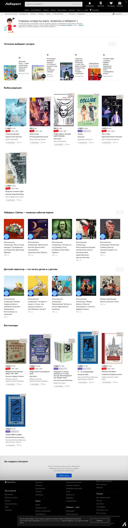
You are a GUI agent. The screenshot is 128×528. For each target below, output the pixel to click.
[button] (110, 44)
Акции (37, 505)
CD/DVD (38, 491)
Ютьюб (7, 501)
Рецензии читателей (74, 482)
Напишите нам (102, 510)
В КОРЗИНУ (11, 143)
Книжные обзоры (73, 485)
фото (23, 101)
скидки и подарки (66, 25)
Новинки (41, 14)
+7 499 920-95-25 (57, 14)
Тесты (68, 491)
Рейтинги (33, 14)
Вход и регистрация (104, 481)
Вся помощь (101, 513)
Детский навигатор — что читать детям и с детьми (30, 269)
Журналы (39, 482)
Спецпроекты (71, 501)
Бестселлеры (11, 325)
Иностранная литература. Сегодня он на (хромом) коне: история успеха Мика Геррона (61, 247)
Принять (100, 520)
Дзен (7, 507)
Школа (53, 10)
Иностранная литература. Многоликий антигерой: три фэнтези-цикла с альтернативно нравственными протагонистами (85, 250)
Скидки (48, 14)
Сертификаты (23, 14)
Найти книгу (64, 475)
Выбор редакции (13, 87)
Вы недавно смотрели (16, 461)
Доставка (100, 504)
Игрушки (72, 10)
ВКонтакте (9, 494)
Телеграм (8, 510)
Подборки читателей (74, 488)
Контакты (72, 14)
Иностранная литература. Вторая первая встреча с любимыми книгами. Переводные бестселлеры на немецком (12, 306)
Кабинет (99, 487)
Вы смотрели (101, 484)
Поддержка (81, 14)
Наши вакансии (72, 514)
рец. (22, 99)
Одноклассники (11, 504)
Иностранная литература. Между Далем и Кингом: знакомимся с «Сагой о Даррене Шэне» (85, 304)
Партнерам (70, 511)
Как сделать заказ (103, 497)
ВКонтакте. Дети (11, 497)
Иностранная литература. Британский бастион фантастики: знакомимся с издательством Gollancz (38, 247)
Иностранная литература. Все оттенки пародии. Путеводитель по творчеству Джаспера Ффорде (14, 247)
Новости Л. (70, 495)
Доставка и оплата (11, 14)
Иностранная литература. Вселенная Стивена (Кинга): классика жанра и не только (109, 247)
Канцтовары (62, 10)
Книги (27, 10)
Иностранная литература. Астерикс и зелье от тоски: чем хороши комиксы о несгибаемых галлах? (37, 304)
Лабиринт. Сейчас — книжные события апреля (28, 212)
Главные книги (41, 508)
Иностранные (36, 10)
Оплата (99, 500)
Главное (46, 10)
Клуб (86, 10)
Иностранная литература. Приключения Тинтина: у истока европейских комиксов (62, 304)
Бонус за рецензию (42, 511)
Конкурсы (70, 498)
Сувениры (39, 495)
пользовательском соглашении (51, 521)
